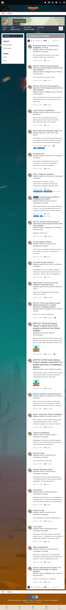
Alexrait (47, 471)
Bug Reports (36, 114)
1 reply (47, 60)
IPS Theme (11, 600)
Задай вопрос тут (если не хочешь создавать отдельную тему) (45, 283)
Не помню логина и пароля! (43, 262)
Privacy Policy (39, 600)
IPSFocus (18, 600)
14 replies (47, 562)
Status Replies (7, 48)
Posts (5, 60)
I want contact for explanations (44, 110)
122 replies (48, 317)
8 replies (47, 505)
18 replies (47, 464)
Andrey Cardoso (50, 112)
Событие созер (38, 453)
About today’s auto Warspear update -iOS (47, 131)
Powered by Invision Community (33, 602)
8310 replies (48, 297)
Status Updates (7, 45)
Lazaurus (48, 201)
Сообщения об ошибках (40, 51)
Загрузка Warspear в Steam (43, 469)
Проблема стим (39, 154)
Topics (5, 57)
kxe (46, 286)
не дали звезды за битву (42, 242)
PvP (59, 416)
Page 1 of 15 (56, 40)
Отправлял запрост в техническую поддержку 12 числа (46, 46)
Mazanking (48, 492)
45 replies (47, 80)
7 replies (47, 447)
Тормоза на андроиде (41, 433)
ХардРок (48, 434)
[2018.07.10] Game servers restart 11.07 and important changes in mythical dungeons (47, 569)
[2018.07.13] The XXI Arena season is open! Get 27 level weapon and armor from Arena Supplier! (48, 68)
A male (47, 133)
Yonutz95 (48, 396)
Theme (31, 600)
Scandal (47, 455)
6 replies (47, 146)
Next (45, 40)
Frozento (48, 244)
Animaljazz (48, 416)
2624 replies (48, 427)
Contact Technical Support (51, 600)
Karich (47, 176)
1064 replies (48, 409)
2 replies (47, 168)
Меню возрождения (40, 547)
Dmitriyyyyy (48, 49)
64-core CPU (49, 549)
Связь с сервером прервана (43, 174)
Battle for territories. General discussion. (47, 394)
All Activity (6, 36)
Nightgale (36, 49)
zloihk (47, 155)
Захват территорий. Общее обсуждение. (48, 414)
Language (25, 600)
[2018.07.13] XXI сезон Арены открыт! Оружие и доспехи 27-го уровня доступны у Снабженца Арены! (47, 305)
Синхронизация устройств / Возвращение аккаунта (46, 198)
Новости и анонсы (56, 369)
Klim (46, 264)
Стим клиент (37, 490)
